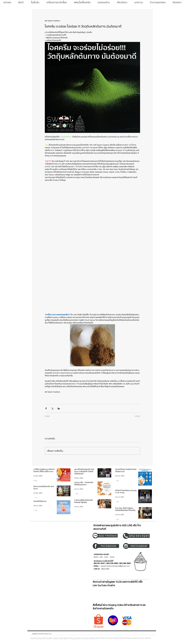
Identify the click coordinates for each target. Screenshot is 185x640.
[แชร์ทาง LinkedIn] (58, 408)
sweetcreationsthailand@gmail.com (115, 566)
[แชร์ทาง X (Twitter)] (52, 408)
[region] (107, 535)
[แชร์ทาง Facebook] (46, 408)
